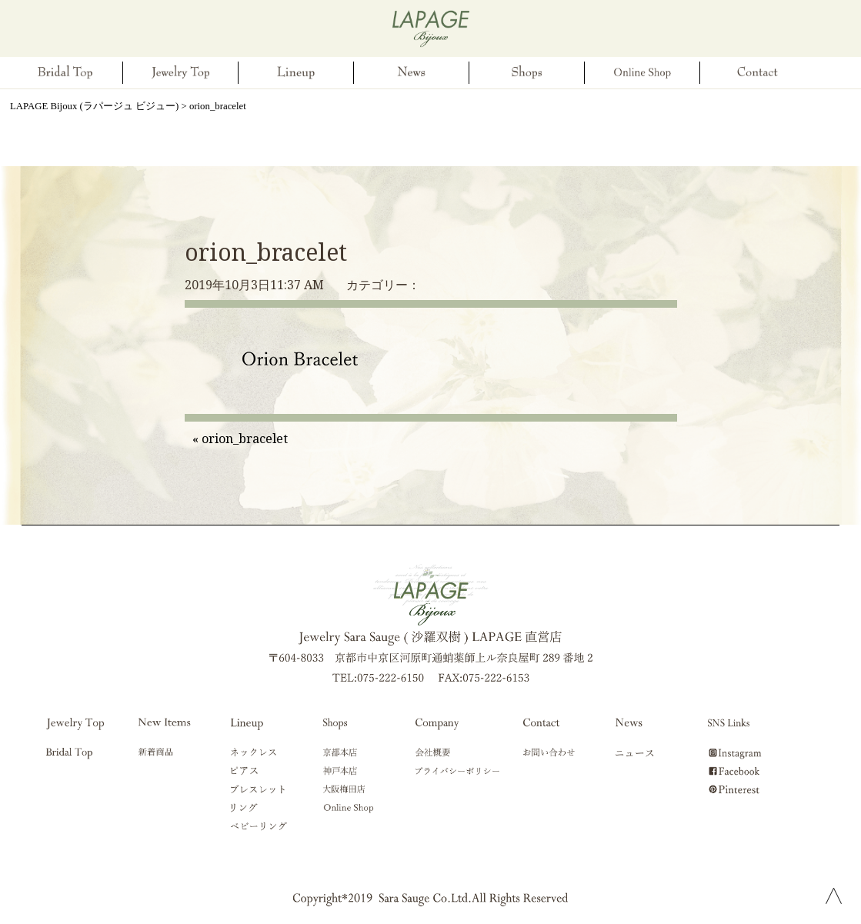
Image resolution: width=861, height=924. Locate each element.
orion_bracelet (266, 252)
